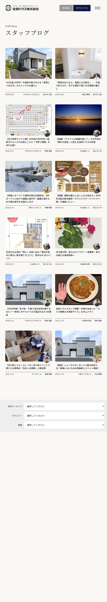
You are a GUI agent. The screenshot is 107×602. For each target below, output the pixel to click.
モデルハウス (81, 8)
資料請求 (65, 8)
